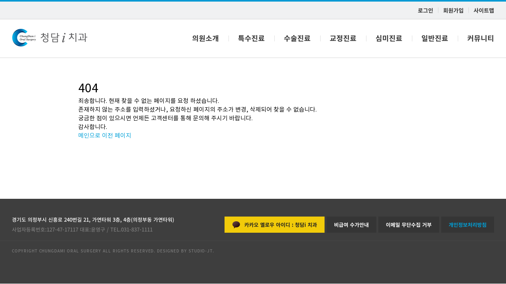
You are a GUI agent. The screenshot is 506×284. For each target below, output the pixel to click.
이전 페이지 (116, 135)
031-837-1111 (137, 229)
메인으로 (89, 135)
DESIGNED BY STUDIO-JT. (184, 251)
